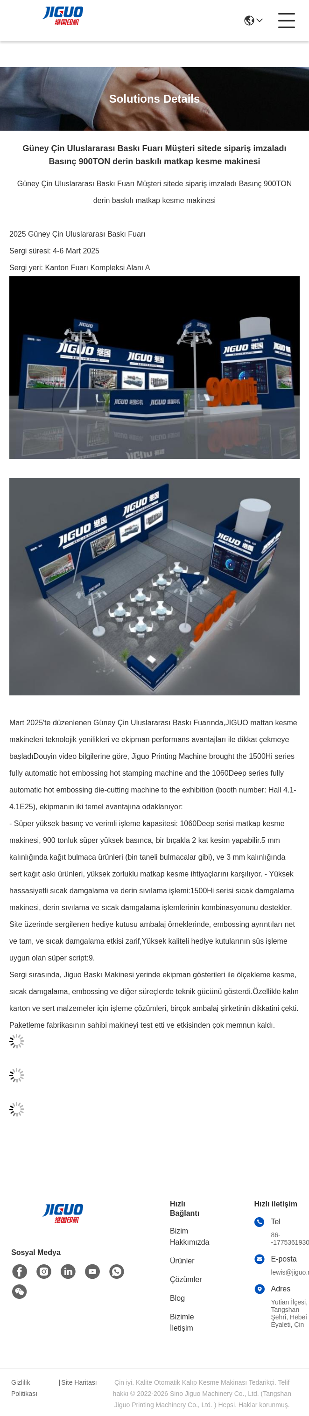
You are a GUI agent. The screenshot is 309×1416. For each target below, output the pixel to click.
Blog (177, 1298)
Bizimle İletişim (182, 1322)
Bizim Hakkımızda (189, 1236)
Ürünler (182, 1261)
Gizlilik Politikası (24, 1388)
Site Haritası (79, 1382)
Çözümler (186, 1279)
